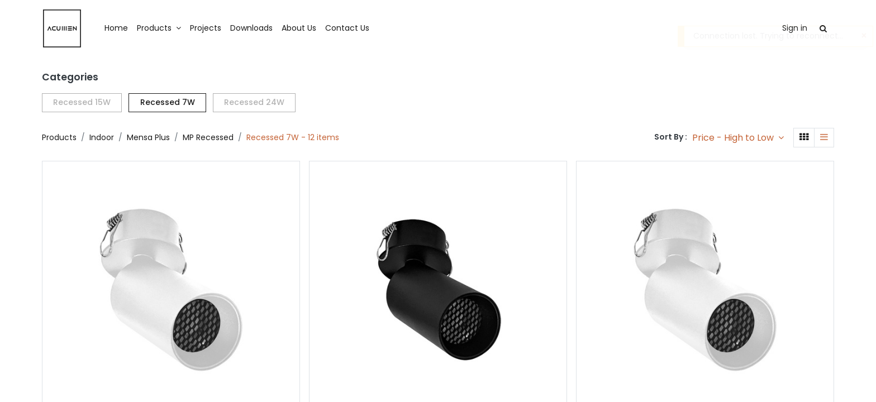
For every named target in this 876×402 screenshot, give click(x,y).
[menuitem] (116, 28)
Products (59, 137)
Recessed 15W (82, 102)
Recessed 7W (167, 102)
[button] (738, 137)
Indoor (101, 137)
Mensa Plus (148, 137)
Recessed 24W (254, 102)
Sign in (794, 28)
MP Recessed (208, 137)
